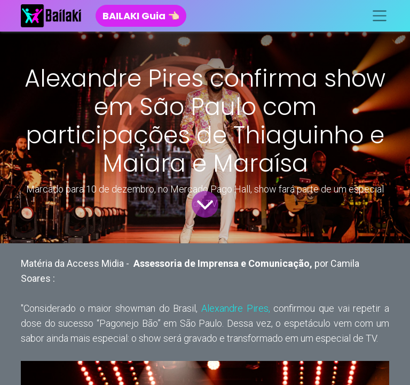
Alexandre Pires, (235, 308)
